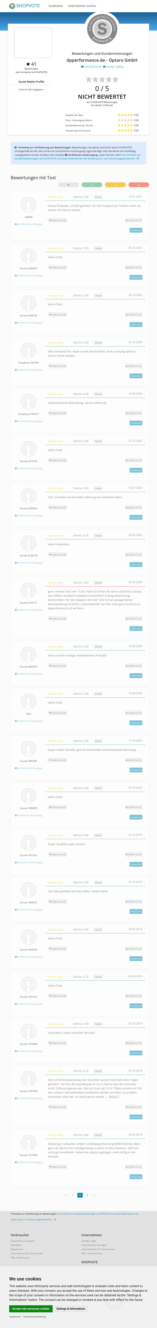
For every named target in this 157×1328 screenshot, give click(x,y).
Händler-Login (88, 1240)
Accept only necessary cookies (31, 1308)
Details (98, 197)
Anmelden (16, 1245)
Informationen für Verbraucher (27, 1253)
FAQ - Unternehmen (91, 1253)
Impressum (15, 1316)
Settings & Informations (70, 1308)
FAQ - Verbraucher (20, 1257)
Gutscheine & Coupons (23, 1240)
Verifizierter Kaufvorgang (28, 224)
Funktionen (56, 6)
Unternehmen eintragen (94, 1245)
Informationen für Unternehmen (98, 1249)
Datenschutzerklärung (34, 1316)
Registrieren (17, 1249)
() (133, 220)
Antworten (136, 230)
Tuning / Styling (113, 66)
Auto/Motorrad (91, 66)
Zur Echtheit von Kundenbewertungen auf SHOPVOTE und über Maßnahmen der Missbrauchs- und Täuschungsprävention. (78, 156)
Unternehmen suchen (82, 6)
